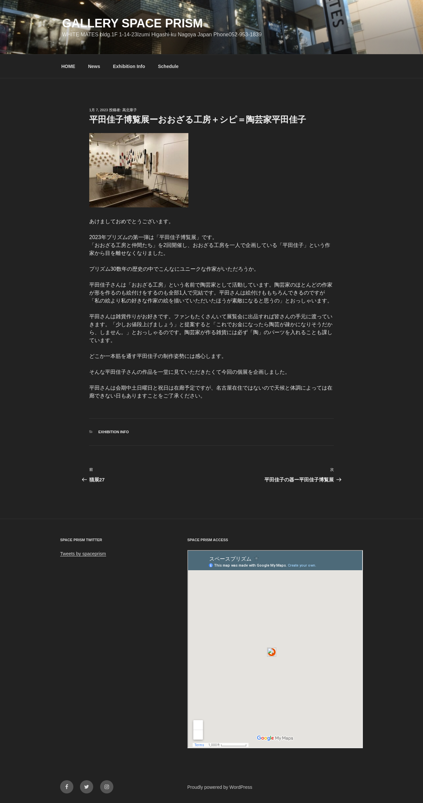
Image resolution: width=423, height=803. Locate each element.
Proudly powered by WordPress (219, 787)
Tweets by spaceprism (83, 553)
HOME (68, 66)
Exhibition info (113, 432)
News (94, 66)
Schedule (168, 66)
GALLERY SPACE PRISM (132, 23)
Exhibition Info (129, 66)
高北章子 (129, 110)
